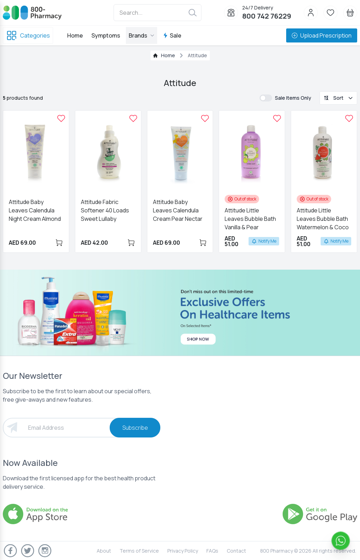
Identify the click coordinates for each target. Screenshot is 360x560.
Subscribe (135, 427)
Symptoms (105, 35)
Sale (172, 35)
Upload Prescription (322, 35)
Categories (28, 35)
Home (75, 35)
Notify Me (263, 241)
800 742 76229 (266, 16)
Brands (141, 35)
